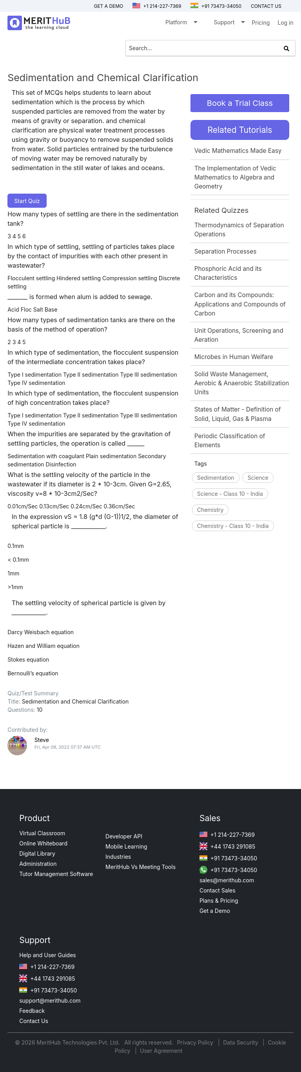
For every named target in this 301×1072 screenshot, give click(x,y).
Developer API (123, 836)
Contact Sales (217, 890)
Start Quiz (27, 201)
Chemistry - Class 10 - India (233, 525)
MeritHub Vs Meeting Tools (140, 866)
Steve (41, 739)
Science (258, 477)
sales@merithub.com (226, 880)
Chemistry (210, 509)
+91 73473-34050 (215, 6)
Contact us (266, 6)
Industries (118, 856)
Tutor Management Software (56, 874)
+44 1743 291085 (227, 846)
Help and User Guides (47, 955)
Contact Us (33, 1021)
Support (229, 23)
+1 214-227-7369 (156, 6)
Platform (180, 23)
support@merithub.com (49, 1000)
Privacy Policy (196, 1042)
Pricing (261, 22)
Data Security (241, 1042)
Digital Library (37, 853)
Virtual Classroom (42, 833)
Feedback (32, 1010)
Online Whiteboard (43, 843)
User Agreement (161, 1050)
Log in (285, 22)
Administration (37, 863)
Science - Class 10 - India (230, 493)
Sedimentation (215, 477)
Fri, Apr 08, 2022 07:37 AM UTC (67, 747)
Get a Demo (108, 6)
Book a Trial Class (240, 103)
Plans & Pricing (218, 900)
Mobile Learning (126, 846)
